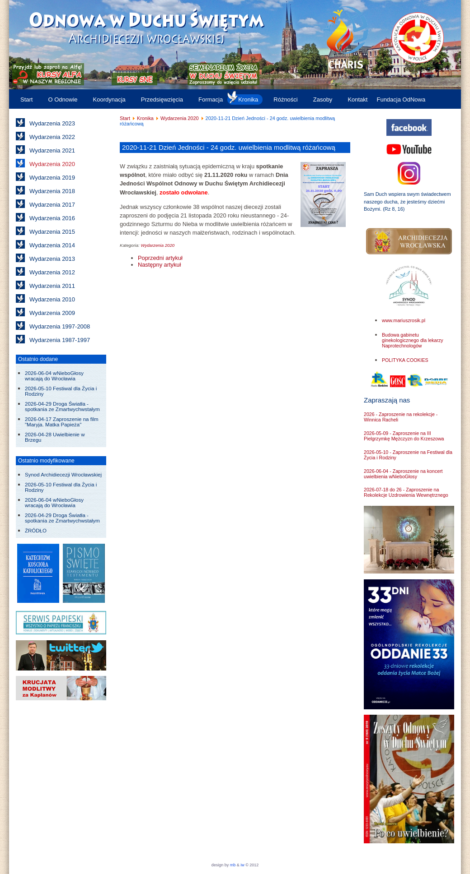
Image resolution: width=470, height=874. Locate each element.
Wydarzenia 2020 (52, 164)
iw (242, 865)
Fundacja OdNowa (400, 99)
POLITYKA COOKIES (405, 360)
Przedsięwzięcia (162, 99)
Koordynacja (109, 99)
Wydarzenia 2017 (52, 204)
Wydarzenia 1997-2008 (59, 326)
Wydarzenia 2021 (52, 150)
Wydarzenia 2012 (52, 272)
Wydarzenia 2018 (52, 191)
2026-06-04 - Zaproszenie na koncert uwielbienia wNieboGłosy (403, 473)
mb (233, 865)
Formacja (210, 99)
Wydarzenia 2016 (52, 218)
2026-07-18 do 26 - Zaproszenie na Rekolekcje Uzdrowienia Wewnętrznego (406, 492)
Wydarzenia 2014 (52, 245)
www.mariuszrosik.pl (403, 320)
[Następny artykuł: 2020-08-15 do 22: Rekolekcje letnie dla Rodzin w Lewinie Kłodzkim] (159, 264)
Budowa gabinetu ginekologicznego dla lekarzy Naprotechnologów (412, 340)
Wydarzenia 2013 (52, 258)
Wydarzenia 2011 (52, 285)
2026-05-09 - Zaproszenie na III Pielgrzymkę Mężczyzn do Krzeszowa (404, 435)
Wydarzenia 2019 (52, 177)
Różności (285, 99)
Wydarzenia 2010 (52, 299)
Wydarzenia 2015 (52, 231)
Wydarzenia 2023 (52, 123)
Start (26, 99)
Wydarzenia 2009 (52, 313)
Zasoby (323, 99)
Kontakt (357, 99)
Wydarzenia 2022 (52, 137)
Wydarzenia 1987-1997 (59, 340)
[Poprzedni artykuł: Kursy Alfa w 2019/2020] (160, 257)
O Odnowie (62, 99)
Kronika (248, 99)
